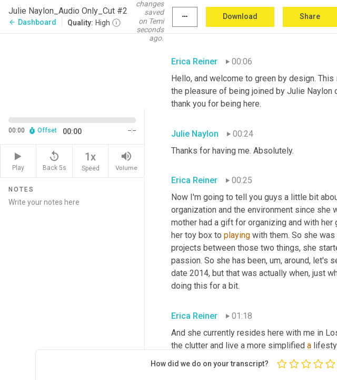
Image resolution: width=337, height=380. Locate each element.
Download (240, 16)
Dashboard (32, 22)
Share (310, 16)
